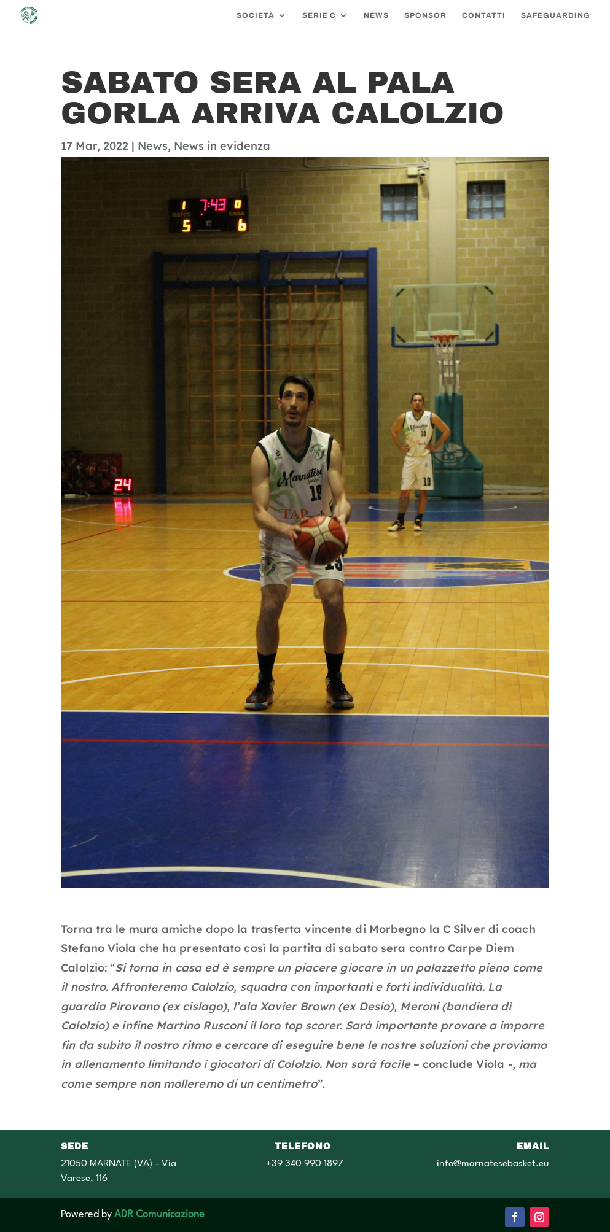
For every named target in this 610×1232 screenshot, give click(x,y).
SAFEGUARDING (555, 15)
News (153, 146)
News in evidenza (222, 146)
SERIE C (319, 15)
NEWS (376, 15)
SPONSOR (425, 15)
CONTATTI (484, 15)
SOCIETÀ (256, 15)
